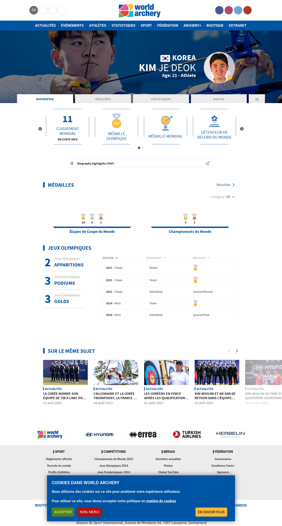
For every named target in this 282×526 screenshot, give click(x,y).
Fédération (167, 25)
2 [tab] (143, 150)
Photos (168, 468)
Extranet (237, 25)
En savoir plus (211, 512)
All (228, 198)
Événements (72, 25)
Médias (169, 454)
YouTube (247, 10)
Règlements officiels (59, 461)
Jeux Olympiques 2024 (113, 468)
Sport (146, 25)
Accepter (63, 512)
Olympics (43, 10)
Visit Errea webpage (143, 437)
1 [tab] (139, 150)
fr (34, 10)
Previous (40, 131)
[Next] (237, 353)
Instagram (228, 10)
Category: (217, 198)
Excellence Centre (223, 468)
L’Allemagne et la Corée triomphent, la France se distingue (115, 400)
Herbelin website (231, 437)
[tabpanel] (67, 128)
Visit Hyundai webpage (99, 437)
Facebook (219, 10)
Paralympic (52, 10)
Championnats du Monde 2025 (113, 461)
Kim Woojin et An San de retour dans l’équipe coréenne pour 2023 (215, 400)
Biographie (45, 101)
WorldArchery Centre (62, 10)
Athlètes (97, 25)
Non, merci (89, 512)
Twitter (238, 10)
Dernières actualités (168, 461)
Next (242, 131)
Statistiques (123, 25)
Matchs (218, 101)
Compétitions (114, 454)
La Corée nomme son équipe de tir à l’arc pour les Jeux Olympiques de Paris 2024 (65, 402)
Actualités (45, 25)
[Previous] (229, 353)
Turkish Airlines (187, 437)
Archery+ (192, 25)
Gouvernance (223, 461)
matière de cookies (161, 501)
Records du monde (59, 468)
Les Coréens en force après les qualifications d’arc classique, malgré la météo (165, 402)
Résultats (103, 101)
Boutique (214, 25)
